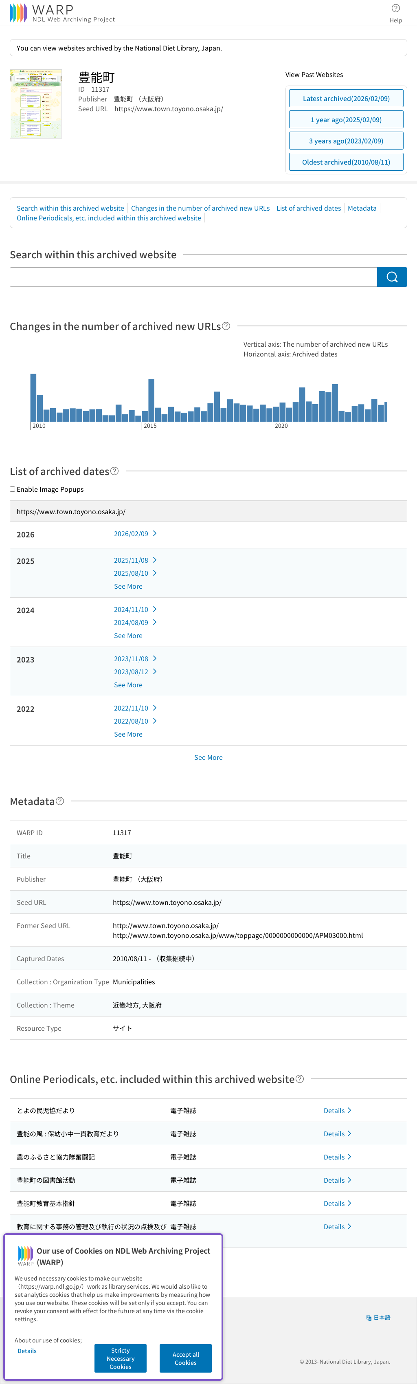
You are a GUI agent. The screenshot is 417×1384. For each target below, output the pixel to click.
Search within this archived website (70, 208)
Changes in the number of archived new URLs (200, 208)
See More (128, 586)
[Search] (392, 277)
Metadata (362, 208)
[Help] (226, 326)
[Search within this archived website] (193, 277)
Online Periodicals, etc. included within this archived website (109, 217)
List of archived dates (309, 208)
